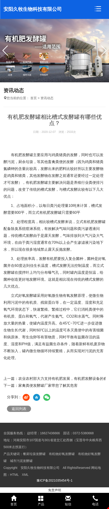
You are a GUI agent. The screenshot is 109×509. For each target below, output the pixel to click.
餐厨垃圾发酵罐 (34, 454)
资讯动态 (46, 98)
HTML (14, 474)
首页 (33, 98)
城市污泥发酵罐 (21, 461)
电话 (95, 500)
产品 (41, 500)
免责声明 (54, 490)
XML (25, 474)
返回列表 (19, 409)
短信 (68, 500)
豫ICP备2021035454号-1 (55, 480)
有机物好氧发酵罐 (62, 454)
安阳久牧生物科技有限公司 (32, 9)
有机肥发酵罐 (37, 183)
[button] (103, 50)
